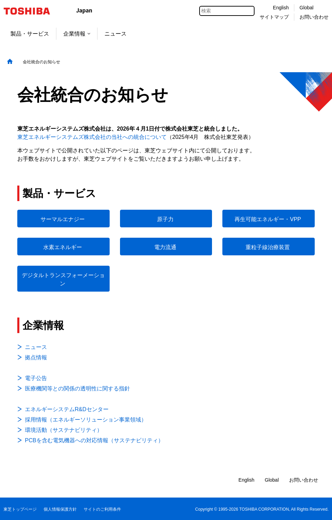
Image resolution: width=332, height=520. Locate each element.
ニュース (115, 34)
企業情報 (76, 34)
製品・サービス (29, 34)
